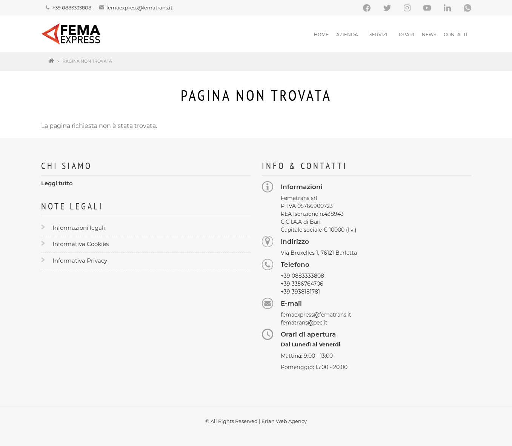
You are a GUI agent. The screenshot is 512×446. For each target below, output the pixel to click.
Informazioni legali (78, 227)
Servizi (378, 34)
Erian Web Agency (284, 421)
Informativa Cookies (80, 244)
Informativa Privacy (79, 260)
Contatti (455, 34)
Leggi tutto (57, 183)
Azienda (347, 34)
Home (321, 34)
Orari (406, 34)
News (429, 34)
